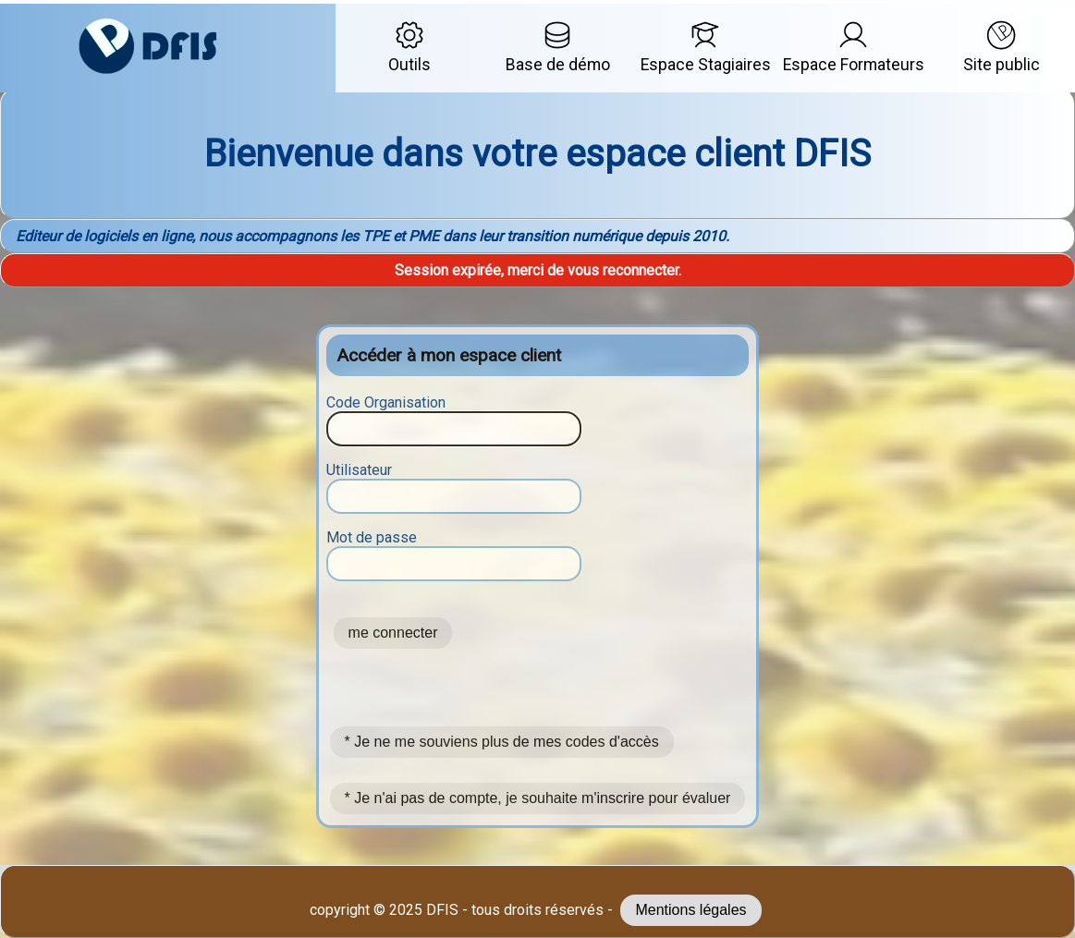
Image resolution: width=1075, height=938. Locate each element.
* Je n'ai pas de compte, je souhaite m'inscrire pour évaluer (538, 798)
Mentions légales (690, 910)
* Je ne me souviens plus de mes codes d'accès (502, 741)
